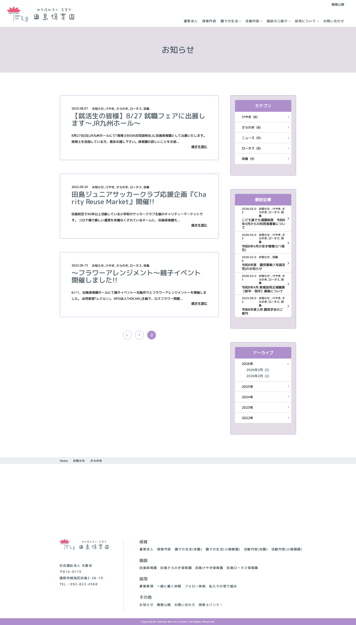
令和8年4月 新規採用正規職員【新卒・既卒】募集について (263, 289)
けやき (110, 109)
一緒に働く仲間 (169, 586)
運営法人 (191, 21)
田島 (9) (248, 158)
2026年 (247, 363)
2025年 (247, 386)
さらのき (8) (251, 127)
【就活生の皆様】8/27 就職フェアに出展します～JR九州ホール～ (138, 119)
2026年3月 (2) (257, 370)
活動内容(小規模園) (286, 549)
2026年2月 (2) (257, 376)
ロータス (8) (251, 148)
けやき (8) (249, 117)
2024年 (247, 397)
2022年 (247, 418)
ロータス (136, 109)
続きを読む (199, 147)
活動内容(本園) (256, 549)
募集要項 (146, 586)
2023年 (247, 407)
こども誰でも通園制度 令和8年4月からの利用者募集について (263, 223)
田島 (146, 109)
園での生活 (229, 21)
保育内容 (209, 21)
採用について (305, 21)
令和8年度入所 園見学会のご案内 (262, 311)
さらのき (122, 109)
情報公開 (337, 4)
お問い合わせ (333, 21)
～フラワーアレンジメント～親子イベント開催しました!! (136, 276)
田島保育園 (148, 568)
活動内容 (252, 21)
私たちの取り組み (223, 586)
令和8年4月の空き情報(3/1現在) (263, 248)
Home (64, 461)
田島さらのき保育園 (176, 568)
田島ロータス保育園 (242, 568)
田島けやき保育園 (209, 568)
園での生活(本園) (188, 549)
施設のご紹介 (277, 21)
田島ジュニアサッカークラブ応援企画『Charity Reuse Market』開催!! (139, 198)
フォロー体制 (195, 586)
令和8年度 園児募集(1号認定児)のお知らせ (263, 267)
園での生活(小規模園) (223, 549)
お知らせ (98, 109)
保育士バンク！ (211, 605)
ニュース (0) (251, 138)
